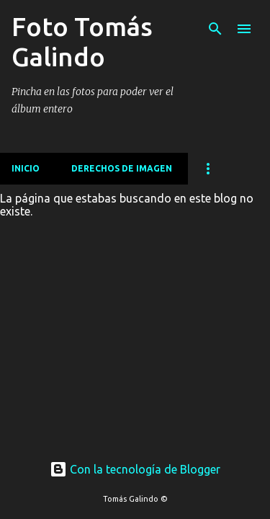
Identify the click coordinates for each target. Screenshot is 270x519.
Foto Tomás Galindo (82, 41)
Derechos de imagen (121, 168)
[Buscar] (215, 29)
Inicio (26, 168)
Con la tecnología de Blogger (135, 469)
